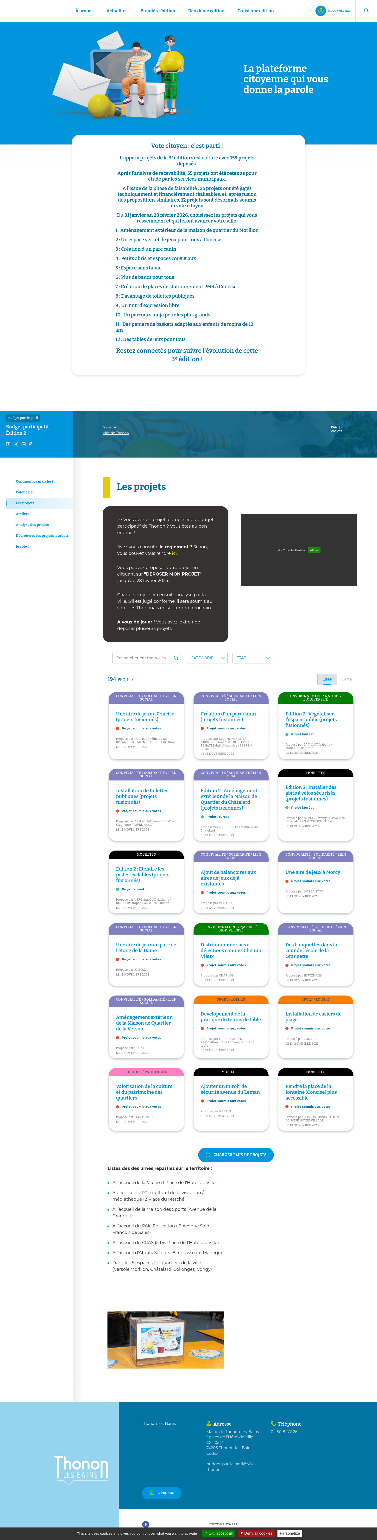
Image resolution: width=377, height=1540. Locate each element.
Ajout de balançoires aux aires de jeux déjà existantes (228, 878)
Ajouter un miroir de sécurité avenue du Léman (230, 1089)
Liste (327, 679)
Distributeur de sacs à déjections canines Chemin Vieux (231, 950)
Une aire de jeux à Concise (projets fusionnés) (145, 716)
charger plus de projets (240, 1155)
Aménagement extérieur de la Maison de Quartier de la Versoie (144, 1023)
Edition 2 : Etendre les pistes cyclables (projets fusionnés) (142, 874)
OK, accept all (218, 1533)
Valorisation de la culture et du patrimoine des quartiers (144, 1092)
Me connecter (339, 11)
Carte (346, 679)
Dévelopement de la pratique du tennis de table (231, 1016)
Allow (314, 550)
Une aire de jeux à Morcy (312, 872)
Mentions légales (223, 1524)
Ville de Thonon (116, 433)
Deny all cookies (256, 1533)
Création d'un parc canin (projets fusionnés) (228, 716)
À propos (166, 1493)
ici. (175, 553)
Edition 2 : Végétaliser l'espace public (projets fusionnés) (311, 719)
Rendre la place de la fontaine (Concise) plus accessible (311, 1092)
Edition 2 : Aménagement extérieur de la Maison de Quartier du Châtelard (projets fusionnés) (229, 799)
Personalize (290, 1533)
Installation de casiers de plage (313, 1016)
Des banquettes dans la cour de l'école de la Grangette (311, 950)
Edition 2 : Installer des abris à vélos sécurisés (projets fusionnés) (310, 793)
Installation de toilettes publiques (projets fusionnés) (142, 796)
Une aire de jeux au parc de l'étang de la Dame (146, 947)
